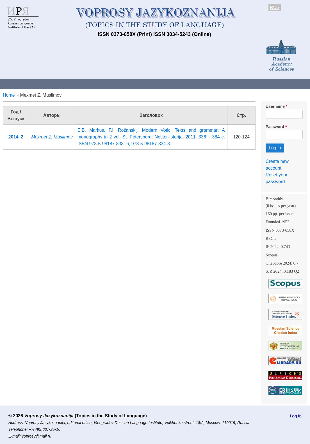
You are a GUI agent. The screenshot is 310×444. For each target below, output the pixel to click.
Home (9, 95)
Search (297, 83)
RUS (274, 7)
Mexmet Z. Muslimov (52, 137)
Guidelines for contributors (107, 83)
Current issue (158, 83)
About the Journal (23, 83)
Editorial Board (264, 83)
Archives (191, 83)
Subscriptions (224, 83)
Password (275, 126)
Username (275, 106)
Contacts (61, 83)
